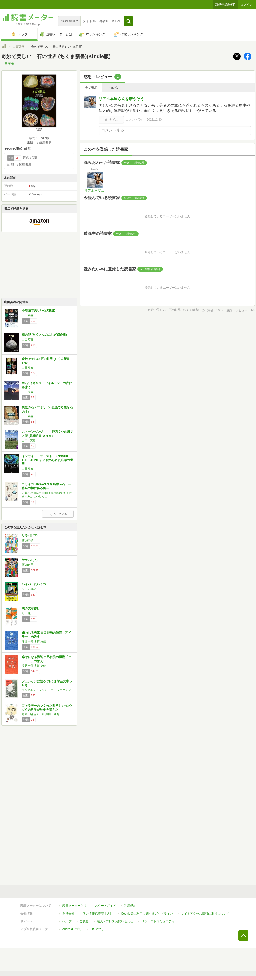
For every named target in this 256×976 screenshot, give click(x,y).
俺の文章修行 (31, 608)
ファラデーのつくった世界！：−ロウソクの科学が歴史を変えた (47, 707)
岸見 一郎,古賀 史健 (34, 641)
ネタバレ (113, 87)
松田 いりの (29, 589)
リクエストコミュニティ (158, 921)
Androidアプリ (72, 929)
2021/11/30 (154, 119)
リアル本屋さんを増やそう (121, 99)
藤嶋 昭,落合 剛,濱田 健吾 (40, 714)
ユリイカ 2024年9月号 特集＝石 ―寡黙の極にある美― (46, 486)
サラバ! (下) (30, 535)
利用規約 (130, 905)
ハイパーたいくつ (34, 584)
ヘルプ (67, 921)
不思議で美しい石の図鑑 (38, 310)
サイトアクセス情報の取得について (205, 913)
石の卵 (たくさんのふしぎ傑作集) (44, 334)
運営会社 (68, 913)
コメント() (134, 119)
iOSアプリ (97, 929)
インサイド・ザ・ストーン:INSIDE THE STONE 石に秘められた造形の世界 (47, 460)
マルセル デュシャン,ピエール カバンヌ (46, 689)
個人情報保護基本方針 (98, 913)
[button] (128, 21)
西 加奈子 (28, 540)
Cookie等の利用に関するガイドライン (147, 913)
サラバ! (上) (30, 560)
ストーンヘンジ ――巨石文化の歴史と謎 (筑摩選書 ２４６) (47, 434)
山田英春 (18, 46)
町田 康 (26, 613)
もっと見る (57, 514)
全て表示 (91, 87)
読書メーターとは (74, 905)
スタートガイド (105, 905)
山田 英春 (28, 315)
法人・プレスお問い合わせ (115, 921)
